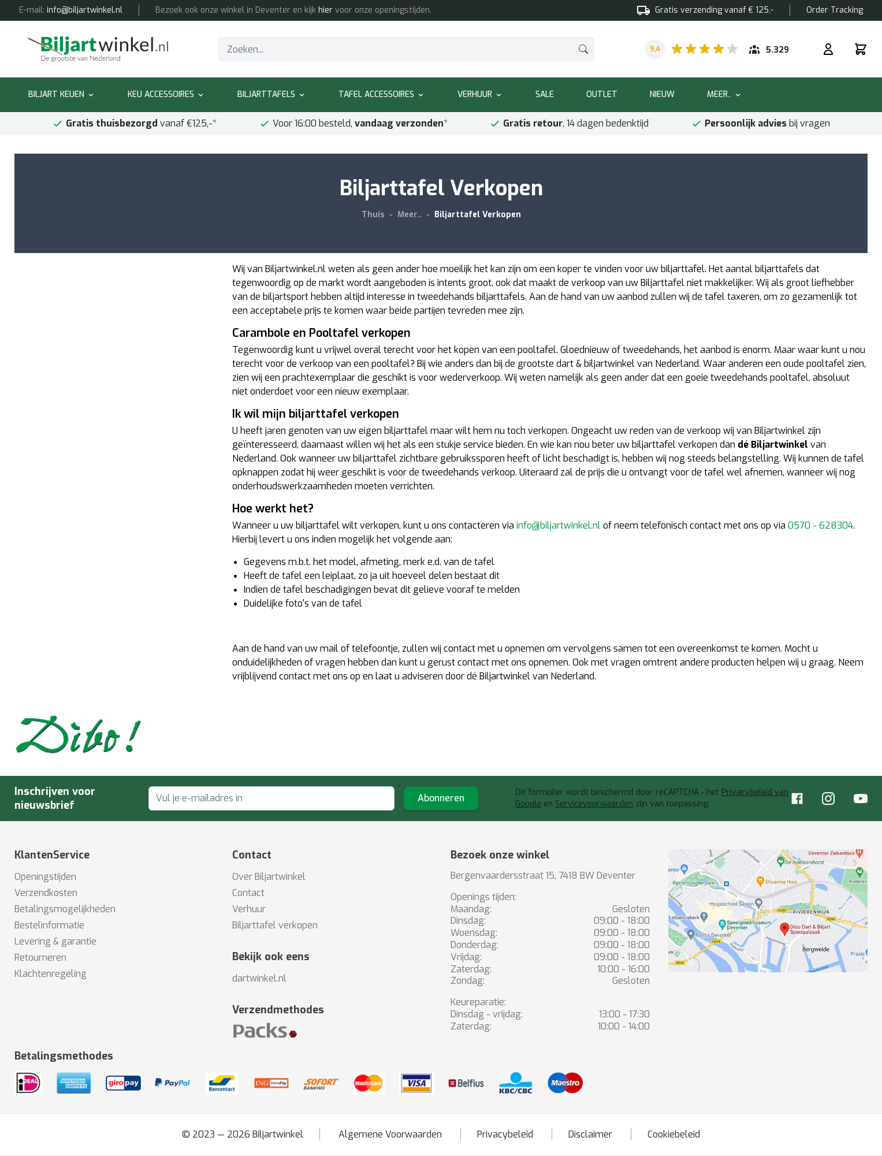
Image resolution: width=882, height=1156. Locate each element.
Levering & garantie (55, 941)
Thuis (373, 214)
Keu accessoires (166, 94)
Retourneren (40, 957)
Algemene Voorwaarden (390, 1134)
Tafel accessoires (381, 94)
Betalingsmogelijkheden (65, 909)
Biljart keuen (61, 94)
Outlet (601, 94)
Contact (248, 893)
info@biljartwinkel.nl (558, 525)
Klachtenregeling (50, 974)
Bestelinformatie (49, 925)
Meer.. (724, 94)
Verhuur (480, 94)
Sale (544, 94)
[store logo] (98, 49)
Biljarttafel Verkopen (477, 214)
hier (325, 10)
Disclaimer (590, 1134)
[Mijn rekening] (828, 49)
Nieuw (662, 94)
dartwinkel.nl (259, 978)
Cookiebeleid (673, 1134)
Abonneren (441, 798)
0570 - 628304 (820, 525)
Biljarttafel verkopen (275, 925)
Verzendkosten (45, 893)
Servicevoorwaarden (594, 803)
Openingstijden (45, 877)
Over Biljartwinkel (269, 877)
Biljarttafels (271, 94)
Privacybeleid (505, 1134)
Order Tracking (834, 10)
